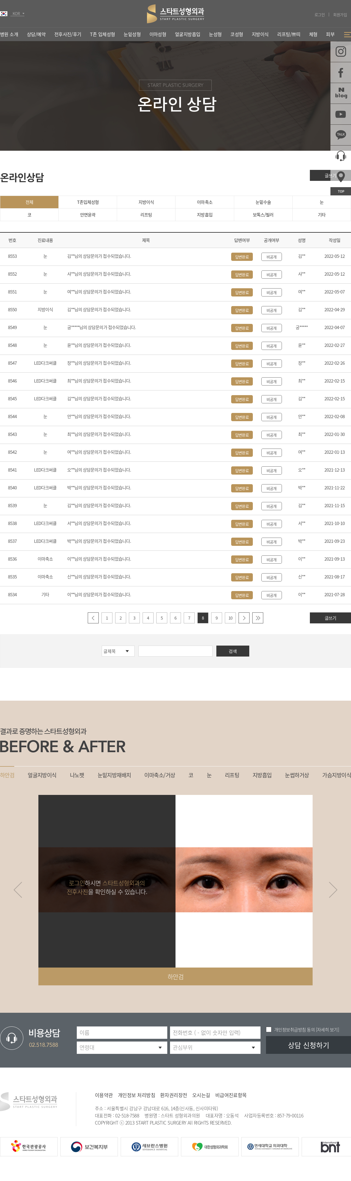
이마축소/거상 (159, 775)
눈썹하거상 (297, 775)
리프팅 (146, 214)
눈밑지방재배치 (114, 775)
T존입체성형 (88, 202)
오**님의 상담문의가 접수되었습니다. (99, 469)
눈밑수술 (263, 202)
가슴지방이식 (336, 775)
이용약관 (104, 1095)
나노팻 (77, 775)
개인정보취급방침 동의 (294, 1029)
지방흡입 (204, 214)
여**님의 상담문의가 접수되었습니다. (99, 291)
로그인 (320, 14)
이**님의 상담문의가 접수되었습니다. (99, 558)
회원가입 (340, 14)
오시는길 (201, 1095)
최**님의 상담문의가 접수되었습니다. (99, 380)
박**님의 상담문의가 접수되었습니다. (99, 487)
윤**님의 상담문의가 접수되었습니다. (99, 345)
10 (230, 618)
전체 (29, 202)
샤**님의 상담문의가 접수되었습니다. (99, 273)
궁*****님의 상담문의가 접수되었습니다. (101, 327)
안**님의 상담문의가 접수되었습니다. (99, 416)
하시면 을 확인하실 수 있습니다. (107, 887)
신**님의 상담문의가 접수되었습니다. (99, 576)
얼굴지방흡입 (187, 34)
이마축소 (204, 202)
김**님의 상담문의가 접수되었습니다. (99, 256)
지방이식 (146, 202)
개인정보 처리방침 (136, 1095)
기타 (321, 214)
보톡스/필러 (263, 214)
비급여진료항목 (231, 1095)
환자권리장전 (173, 1095)
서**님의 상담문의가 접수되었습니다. (99, 523)
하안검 (7, 775)
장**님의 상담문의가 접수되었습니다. (99, 363)
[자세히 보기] (327, 1029)
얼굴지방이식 (42, 775)
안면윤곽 (87, 214)
